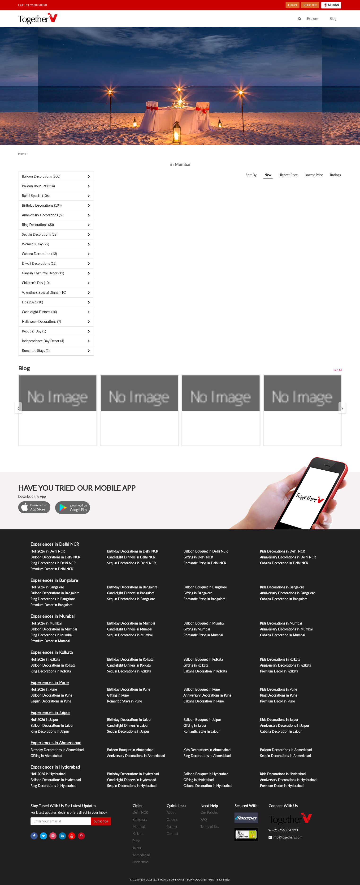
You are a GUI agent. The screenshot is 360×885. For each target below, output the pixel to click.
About (171, 812)
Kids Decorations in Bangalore (282, 587)
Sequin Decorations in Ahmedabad (285, 756)
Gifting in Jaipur (194, 725)
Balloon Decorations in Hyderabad (55, 780)
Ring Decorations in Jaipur (49, 731)
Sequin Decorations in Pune (50, 701)
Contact (172, 834)
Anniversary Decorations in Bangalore (287, 593)
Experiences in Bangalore (54, 580)
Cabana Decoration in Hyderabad (207, 786)
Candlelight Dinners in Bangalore (130, 593)
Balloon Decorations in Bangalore (54, 593)
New (268, 175)
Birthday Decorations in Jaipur (129, 720)
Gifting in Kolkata (195, 665)
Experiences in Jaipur (50, 712)
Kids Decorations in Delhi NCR (282, 551)
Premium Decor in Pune (277, 701)
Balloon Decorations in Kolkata (52, 665)
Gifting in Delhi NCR (198, 557)
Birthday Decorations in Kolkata (130, 659)
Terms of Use (209, 827)
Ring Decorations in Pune (278, 695)
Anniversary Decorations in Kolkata (285, 665)
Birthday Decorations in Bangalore (132, 587)
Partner (172, 827)
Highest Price (288, 175)
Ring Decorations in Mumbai (51, 635)
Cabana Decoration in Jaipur (281, 731)
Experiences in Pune (49, 682)
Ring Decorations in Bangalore (52, 599)
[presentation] (18, 407)
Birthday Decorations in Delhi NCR (132, 551)
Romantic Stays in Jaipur (201, 731)
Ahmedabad (141, 855)
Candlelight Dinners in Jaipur (128, 725)
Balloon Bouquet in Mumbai (203, 623)
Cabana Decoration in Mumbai (282, 635)
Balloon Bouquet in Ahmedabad (130, 750)
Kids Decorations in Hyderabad (283, 774)
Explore (312, 19)
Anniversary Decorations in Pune (207, 695)
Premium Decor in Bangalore (51, 605)
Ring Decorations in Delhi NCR (53, 563)
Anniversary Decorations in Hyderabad (288, 780)
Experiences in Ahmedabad (55, 742)
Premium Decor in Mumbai (50, 641)
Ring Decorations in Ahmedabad (207, 756)
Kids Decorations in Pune (278, 689)
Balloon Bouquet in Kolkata (203, 659)
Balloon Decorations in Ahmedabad (286, 750)
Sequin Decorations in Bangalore (131, 599)
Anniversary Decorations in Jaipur (284, 725)
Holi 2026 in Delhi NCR (47, 551)
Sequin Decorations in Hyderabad (131, 786)
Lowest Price (314, 175)
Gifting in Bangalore (197, 593)
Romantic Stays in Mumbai (203, 635)
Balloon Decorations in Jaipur (52, 725)
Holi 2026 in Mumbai (45, 623)
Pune (136, 841)
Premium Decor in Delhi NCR (51, 569)
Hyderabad (141, 862)
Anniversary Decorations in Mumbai (286, 629)
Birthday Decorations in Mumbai (131, 623)
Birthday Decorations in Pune (128, 689)
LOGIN (292, 5)
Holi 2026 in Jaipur (44, 720)
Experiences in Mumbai (52, 616)
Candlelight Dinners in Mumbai (129, 629)
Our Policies (209, 812)
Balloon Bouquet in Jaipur (202, 720)
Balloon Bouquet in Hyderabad (205, 774)
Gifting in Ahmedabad (46, 756)
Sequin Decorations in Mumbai (129, 635)
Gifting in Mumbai (196, 629)
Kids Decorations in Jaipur (279, 720)
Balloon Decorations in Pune (51, 695)
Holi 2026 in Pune (43, 689)
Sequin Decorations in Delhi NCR (131, 563)
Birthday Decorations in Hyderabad (133, 774)
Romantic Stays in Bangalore (204, 599)
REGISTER (310, 5)
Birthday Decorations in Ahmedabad (57, 750)
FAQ (203, 819)
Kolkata (138, 834)
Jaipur (137, 848)
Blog (333, 19)
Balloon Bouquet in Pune (201, 689)
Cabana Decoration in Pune (203, 701)
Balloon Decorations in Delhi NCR (55, 557)
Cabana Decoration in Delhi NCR (284, 563)
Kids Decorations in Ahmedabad (206, 750)
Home (22, 153)
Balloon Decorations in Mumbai (53, 629)
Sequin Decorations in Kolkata (129, 671)
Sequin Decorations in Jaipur (128, 731)
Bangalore (140, 819)
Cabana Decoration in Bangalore (283, 599)
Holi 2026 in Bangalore (47, 587)
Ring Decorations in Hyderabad (53, 786)
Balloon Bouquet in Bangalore (205, 587)
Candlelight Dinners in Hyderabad (131, 780)
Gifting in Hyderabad (198, 780)
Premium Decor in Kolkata (279, 671)
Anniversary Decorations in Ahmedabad (136, 756)
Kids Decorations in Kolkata (280, 659)
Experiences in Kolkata (51, 652)
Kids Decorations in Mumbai (281, 623)
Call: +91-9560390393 (32, 5)
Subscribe (101, 821)
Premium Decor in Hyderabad (282, 786)
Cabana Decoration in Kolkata (205, 671)
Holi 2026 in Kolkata (45, 659)
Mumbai (139, 827)
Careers (172, 819)
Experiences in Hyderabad (55, 767)
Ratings (335, 175)
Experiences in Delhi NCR (54, 544)
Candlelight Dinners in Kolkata (129, 665)
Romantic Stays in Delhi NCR (204, 563)
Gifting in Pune (118, 695)
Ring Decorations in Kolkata (50, 671)
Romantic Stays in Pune (124, 701)
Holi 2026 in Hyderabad (47, 774)
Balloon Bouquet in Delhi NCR (205, 551)
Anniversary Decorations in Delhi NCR (288, 557)
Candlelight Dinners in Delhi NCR (131, 557)
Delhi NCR (140, 812)
